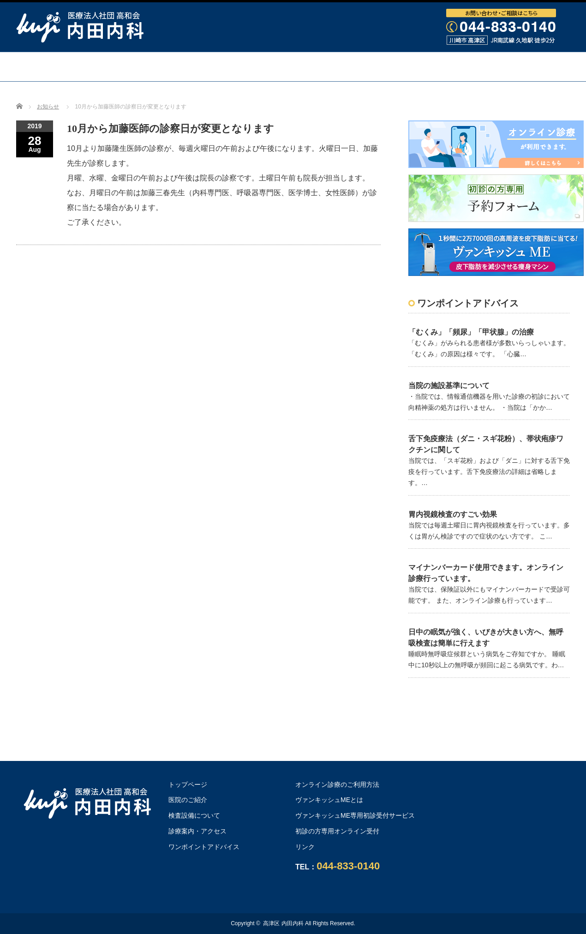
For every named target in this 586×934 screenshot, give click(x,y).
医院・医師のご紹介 (172, 66)
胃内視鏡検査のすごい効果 (452, 514)
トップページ (80, 66)
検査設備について (272, 66)
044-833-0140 (348, 866)
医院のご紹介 (187, 799)
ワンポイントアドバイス (485, 66)
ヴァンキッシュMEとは (329, 799)
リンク (305, 846)
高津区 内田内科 (283, 923)
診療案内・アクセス (372, 66)
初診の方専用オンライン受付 (337, 831)
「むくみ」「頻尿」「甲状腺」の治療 (471, 332)
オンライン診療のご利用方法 (293, 95)
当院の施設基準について (449, 385)
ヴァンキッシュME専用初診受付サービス (355, 815)
